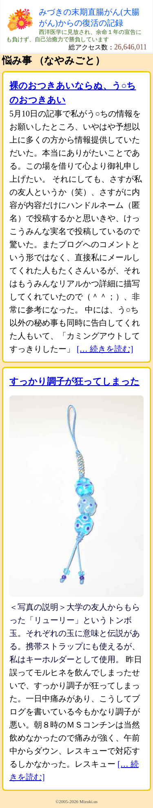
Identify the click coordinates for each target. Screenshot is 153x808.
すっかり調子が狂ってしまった (74, 381)
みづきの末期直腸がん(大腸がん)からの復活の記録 (89, 17)
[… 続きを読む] (105, 348)
